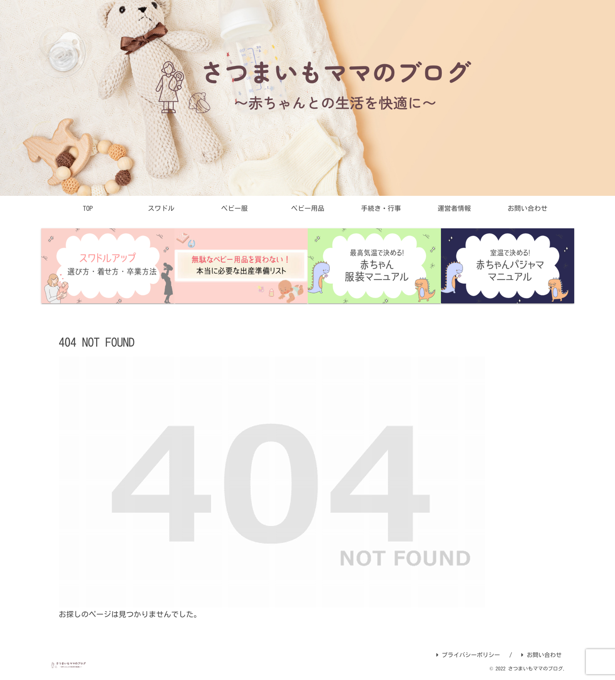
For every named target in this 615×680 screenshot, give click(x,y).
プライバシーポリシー (468, 655)
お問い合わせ (541, 655)
